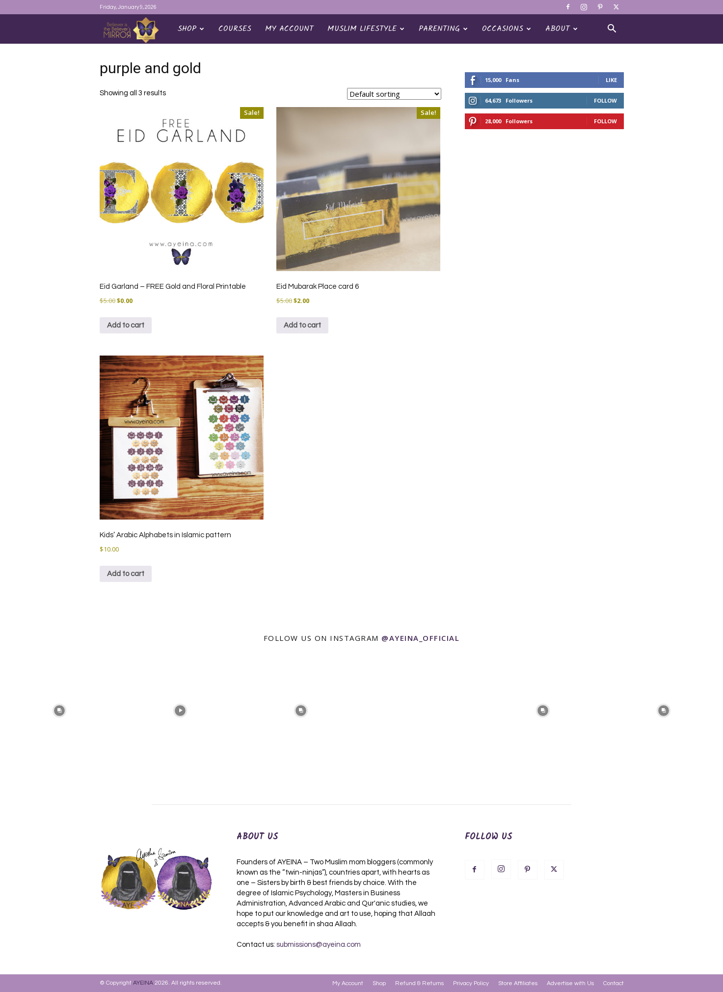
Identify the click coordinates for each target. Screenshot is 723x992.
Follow (605, 100)
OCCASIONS (506, 29)
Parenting (443, 29)
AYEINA (143, 983)
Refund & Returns (419, 983)
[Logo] (135, 29)
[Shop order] (394, 94)
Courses (234, 29)
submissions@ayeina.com (318, 944)
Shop (191, 29)
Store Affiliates (517, 983)
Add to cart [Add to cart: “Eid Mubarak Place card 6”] (302, 325)
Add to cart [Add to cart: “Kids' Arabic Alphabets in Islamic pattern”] (125, 574)
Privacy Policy (471, 983)
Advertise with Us (570, 983)
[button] (612, 29)
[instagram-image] (59, 709)
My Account (289, 29)
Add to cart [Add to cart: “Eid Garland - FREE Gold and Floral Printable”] (125, 325)
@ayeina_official (420, 638)
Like (611, 79)
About (561, 29)
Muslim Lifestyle (365, 29)
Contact (613, 983)
